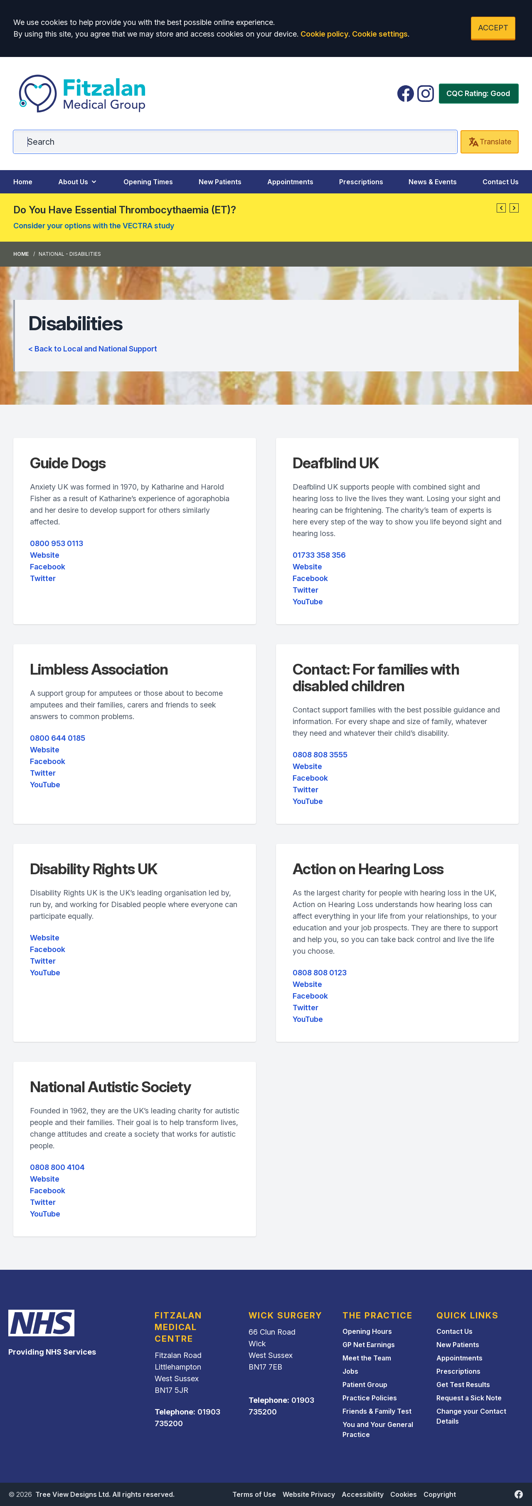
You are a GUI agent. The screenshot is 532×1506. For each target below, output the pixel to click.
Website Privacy (309, 1494)
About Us (78, 182)
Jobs (350, 1371)
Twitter (43, 578)
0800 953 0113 (56, 543)
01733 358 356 (319, 555)
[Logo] (82, 93)
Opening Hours (367, 1331)
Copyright (440, 1494)
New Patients (220, 182)
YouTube (308, 601)
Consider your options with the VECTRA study (93, 225)
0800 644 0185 (57, 738)
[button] (501, 208)
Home (22, 182)
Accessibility (363, 1494)
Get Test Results (463, 1384)
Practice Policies (369, 1398)
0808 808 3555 (320, 754)
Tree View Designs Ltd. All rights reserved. (105, 1494)
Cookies (403, 1494)
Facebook (47, 566)
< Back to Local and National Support (92, 348)
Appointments (290, 182)
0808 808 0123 (320, 972)
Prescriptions (361, 182)
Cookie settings (380, 34)
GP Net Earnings (368, 1344)
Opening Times (148, 182)
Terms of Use (254, 1494)
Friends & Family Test (376, 1411)
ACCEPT (493, 27)
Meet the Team (366, 1358)
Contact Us (501, 182)
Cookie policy (324, 34)
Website (44, 555)
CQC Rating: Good (478, 93)
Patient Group (364, 1384)
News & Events (433, 182)
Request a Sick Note (469, 1398)
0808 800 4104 (57, 1167)
